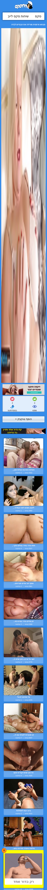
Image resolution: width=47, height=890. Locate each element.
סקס (38, 16)
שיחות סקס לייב (18, 16)
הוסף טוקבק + (23, 419)
